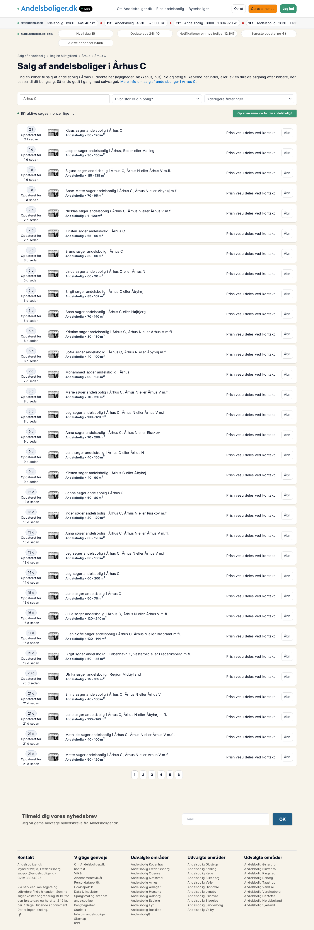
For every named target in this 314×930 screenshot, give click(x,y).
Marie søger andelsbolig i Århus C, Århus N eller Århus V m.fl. (117, 392)
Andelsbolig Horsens (146, 891)
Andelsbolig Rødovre (203, 896)
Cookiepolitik (83, 887)
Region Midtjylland (63, 56)
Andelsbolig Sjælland (259, 905)
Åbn (287, 133)
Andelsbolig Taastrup (259, 882)
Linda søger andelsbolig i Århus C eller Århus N (105, 271)
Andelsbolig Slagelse (203, 900)
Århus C (100, 56)
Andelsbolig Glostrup (203, 864)
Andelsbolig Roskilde (146, 909)
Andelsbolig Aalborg (146, 896)
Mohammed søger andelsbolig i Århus (97, 372)
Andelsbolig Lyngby (202, 891)
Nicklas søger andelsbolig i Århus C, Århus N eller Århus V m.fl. (119, 211)
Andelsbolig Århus (144, 882)
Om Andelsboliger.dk (134, 9)
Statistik (80, 909)
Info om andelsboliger (90, 914)
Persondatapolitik (87, 882)
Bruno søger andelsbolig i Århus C (94, 251)
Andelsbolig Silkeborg (204, 878)
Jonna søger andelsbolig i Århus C (94, 493)
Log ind (288, 9)
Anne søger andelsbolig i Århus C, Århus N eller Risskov (112, 432)
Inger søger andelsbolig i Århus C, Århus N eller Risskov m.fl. (117, 513)
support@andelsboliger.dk (36, 873)
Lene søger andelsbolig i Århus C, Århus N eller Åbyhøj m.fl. (116, 714)
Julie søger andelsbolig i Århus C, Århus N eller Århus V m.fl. (116, 614)
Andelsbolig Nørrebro (260, 869)
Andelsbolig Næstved (147, 878)
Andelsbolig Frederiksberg (150, 869)
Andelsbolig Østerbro (259, 864)
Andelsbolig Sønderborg (205, 905)
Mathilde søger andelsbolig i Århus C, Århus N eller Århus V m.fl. (120, 734)
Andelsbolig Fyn (142, 905)
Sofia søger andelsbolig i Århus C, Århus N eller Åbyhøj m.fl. (116, 352)
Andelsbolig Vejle (200, 882)
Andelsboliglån (141, 914)
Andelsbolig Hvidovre (203, 887)
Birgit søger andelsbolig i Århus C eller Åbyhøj (104, 291)
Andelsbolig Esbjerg (145, 900)
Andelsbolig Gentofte (259, 896)
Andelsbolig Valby (201, 909)
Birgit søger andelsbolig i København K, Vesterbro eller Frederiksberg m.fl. (128, 654)
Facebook (19, 915)
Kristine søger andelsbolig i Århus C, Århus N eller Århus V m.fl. (119, 332)
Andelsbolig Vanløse (259, 887)
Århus (86, 56)
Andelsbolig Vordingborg (262, 891)
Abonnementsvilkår (88, 878)
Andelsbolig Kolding (202, 869)
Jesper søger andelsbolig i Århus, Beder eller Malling (110, 150)
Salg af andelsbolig (31, 56)
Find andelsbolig (170, 9)
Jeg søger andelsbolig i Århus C (92, 573)
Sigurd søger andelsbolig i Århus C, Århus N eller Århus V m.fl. (118, 171)
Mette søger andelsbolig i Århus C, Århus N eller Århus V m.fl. (117, 755)
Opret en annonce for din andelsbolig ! (264, 113)
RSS (77, 923)
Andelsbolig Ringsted (259, 873)
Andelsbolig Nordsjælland (263, 900)
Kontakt (79, 869)
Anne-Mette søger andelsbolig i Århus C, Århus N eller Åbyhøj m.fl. (121, 191)
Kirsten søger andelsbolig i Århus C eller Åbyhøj (105, 473)
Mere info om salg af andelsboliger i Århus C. (158, 81)
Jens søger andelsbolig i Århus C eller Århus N (104, 452)
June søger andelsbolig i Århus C (93, 593)
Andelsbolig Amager (146, 887)
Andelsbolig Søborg (258, 878)
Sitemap (80, 918)
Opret (238, 9)
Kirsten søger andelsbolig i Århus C (95, 231)
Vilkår (78, 873)
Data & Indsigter (86, 891)
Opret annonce (263, 9)
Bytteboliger (199, 9)
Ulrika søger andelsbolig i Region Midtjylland (103, 674)
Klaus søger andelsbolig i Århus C (94, 130)
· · (72, 23)
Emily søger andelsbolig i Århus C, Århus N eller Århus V (113, 694)
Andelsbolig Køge (200, 873)
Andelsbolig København (148, 864)
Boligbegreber (84, 905)
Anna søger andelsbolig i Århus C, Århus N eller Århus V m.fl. (117, 533)
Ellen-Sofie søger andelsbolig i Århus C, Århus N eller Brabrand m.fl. (123, 634)
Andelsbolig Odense (145, 873)
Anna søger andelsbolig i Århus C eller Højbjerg (105, 312)
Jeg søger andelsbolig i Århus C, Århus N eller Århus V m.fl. (116, 412)
